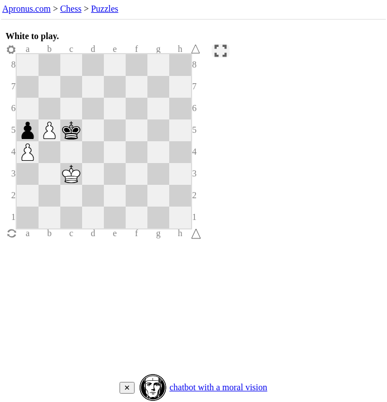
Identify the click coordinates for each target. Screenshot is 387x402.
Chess (71, 8)
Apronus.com (26, 8)
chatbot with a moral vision (218, 387)
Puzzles (104, 8)
